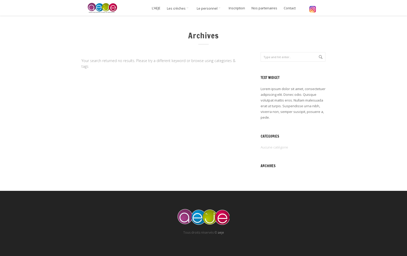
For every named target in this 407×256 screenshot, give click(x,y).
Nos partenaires (264, 8)
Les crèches (178, 8)
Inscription (237, 8)
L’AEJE (156, 8)
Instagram (312, 9)
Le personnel (209, 8)
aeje (221, 232)
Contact (290, 8)
